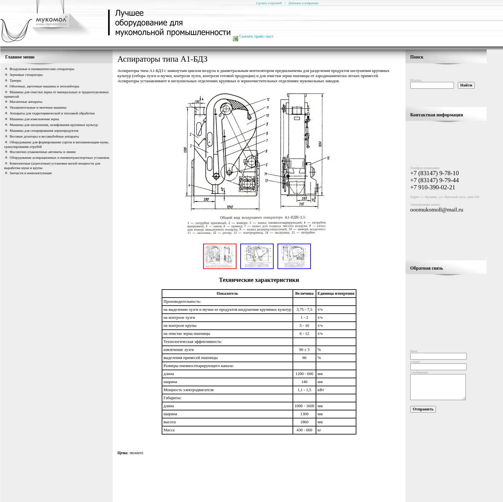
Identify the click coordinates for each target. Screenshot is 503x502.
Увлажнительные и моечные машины (38, 107)
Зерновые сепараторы (26, 74)
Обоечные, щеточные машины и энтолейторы (44, 86)
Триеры (15, 80)
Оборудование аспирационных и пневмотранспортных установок (59, 157)
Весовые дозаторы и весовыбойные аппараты (44, 136)
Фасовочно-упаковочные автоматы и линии (43, 152)
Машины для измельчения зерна (34, 119)
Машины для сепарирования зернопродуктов (44, 130)
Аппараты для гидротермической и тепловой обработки (52, 113)
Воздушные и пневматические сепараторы (42, 69)
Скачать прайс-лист (256, 36)
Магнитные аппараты (26, 101)
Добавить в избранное (303, 3)
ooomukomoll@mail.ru (436, 206)
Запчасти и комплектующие (31, 173)
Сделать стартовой (268, 3)
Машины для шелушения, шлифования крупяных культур (54, 125)
